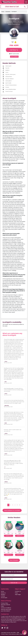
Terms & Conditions (6, 608)
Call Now (14, 50)
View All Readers (14, 560)
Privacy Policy (4, 603)
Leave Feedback (14, 56)
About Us (3, 593)
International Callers (14, 634)
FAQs (16, 593)
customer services (5, 620)
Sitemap (22, 634)
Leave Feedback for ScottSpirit (12, 510)
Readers (3, 594)
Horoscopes (4, 597)
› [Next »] (21, 505)
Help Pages (18, 594)
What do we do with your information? (6, 610)
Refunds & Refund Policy (5, 605)
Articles (3, 596)
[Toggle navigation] (26, 2)
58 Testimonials (14, 53)
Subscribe (14, 582)
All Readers (7, 11)
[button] (14, 6)
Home (2, 11)
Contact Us (18, 591)
